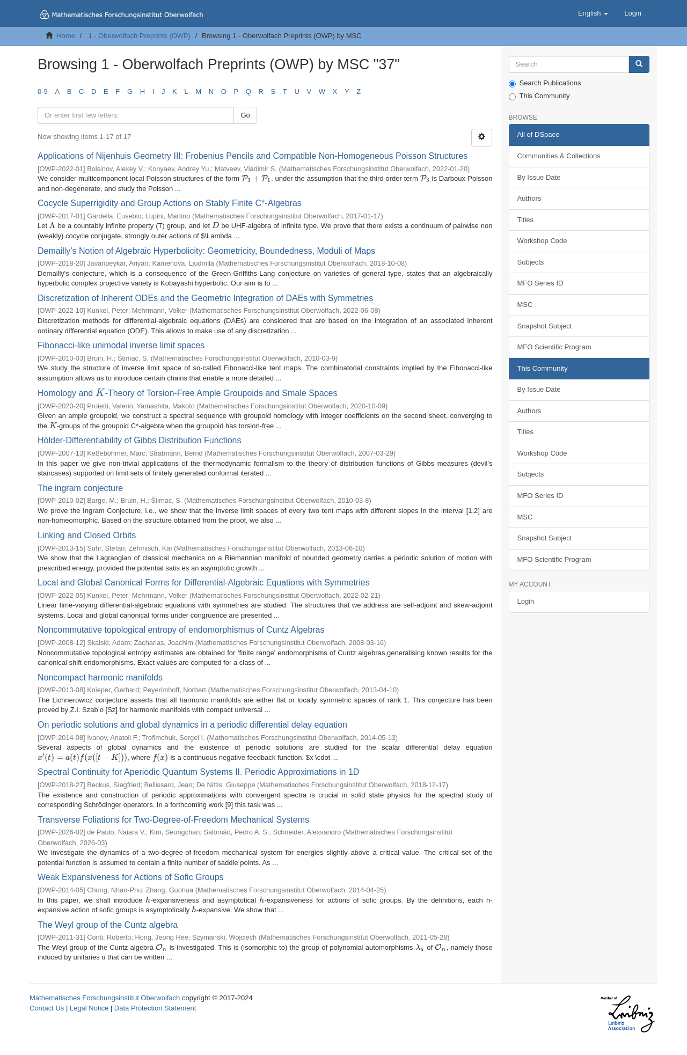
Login (526, 601)
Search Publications (545, 83)
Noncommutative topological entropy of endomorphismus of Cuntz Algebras (181, 629)
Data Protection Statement (155, 1008)
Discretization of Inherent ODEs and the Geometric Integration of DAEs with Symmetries (205, 298)
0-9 (43, 91)
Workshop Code (542, 241)
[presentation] (256, 178)
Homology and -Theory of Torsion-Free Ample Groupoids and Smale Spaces (188, 393)
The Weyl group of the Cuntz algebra (108, 924)
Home (65, 36)
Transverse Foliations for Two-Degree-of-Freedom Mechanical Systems (173, 819)
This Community (539, 96)
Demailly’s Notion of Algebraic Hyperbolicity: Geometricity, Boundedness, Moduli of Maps (206, 250)
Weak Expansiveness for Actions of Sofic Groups (131, 877)
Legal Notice (89, 1008)
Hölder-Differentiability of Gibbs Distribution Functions (139, 440)
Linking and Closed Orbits (87, 535)
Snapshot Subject (544, 326)
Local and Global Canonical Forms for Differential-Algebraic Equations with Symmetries (204, 582)
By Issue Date (539, 177)
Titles (525, 220)
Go (245, 115)
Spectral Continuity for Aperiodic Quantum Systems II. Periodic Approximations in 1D (198, 771)
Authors (529, 198)
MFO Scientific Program (554, 347)
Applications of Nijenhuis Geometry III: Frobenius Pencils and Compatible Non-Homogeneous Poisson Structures (252, 155)
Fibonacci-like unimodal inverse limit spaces (121, 345)
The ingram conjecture (80, 488)
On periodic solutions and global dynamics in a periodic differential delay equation (192, 724)
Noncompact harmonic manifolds (100, 677)
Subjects (530, 262)
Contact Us (47, 1008)
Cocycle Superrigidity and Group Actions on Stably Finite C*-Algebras (170, 203)
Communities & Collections (559, 156)
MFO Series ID (540, 283)
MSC (525, 305)
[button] (593, 13)
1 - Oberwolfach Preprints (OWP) (139, 36)
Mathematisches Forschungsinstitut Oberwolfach (105, 998)
